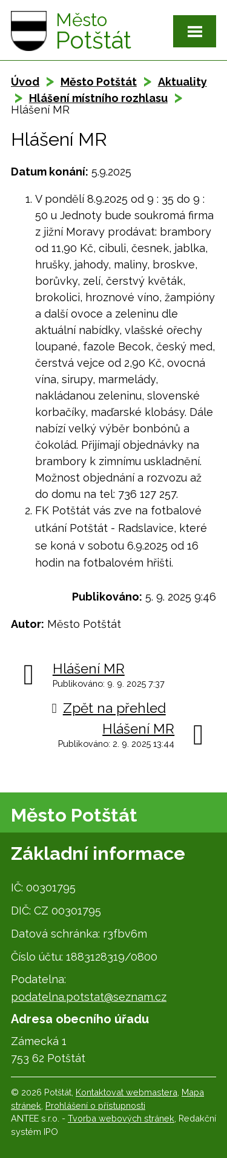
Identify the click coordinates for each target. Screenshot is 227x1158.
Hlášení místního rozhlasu (98, 98)
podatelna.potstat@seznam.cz (88, 996)
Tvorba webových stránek (121, 1118)
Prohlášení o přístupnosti (95, 1105)
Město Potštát (99, 81)
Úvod (25, 81)
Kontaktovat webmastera (126, 1092)
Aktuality (182, 81)
